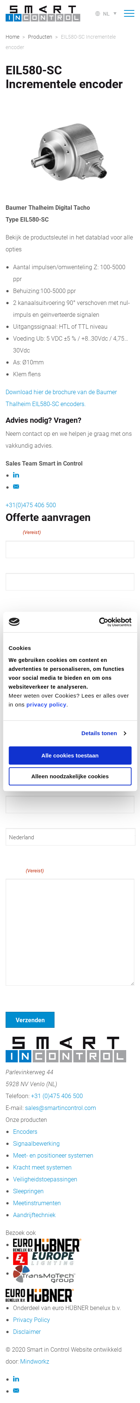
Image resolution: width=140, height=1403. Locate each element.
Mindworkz (34, 1361)
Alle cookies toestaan (70, 755)
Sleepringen (28, 1191)
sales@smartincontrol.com (60, 1107)
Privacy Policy (31, 1319)
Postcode (17, 820)
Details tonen (99, 733)
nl (106, 13)
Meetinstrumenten (37, 1203)
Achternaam (20, 597)
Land (12, 852)
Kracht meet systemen (42, 1167)
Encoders (25, 1131)
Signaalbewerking (36, 1143)
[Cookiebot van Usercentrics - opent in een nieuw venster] (99, 622)
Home (12, 36)
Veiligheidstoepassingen (45, 1179)
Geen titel (18, 995)
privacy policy (46, 704)
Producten (40, 36)
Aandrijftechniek (34, 1215)
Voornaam (18, 565)
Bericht (25, 870)
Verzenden (30, 1020)
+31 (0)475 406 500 (57, 1096)
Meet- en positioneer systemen (53, 1155)
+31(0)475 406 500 (31, 505)
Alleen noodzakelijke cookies (70, 776)
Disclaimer (27, 1331)
